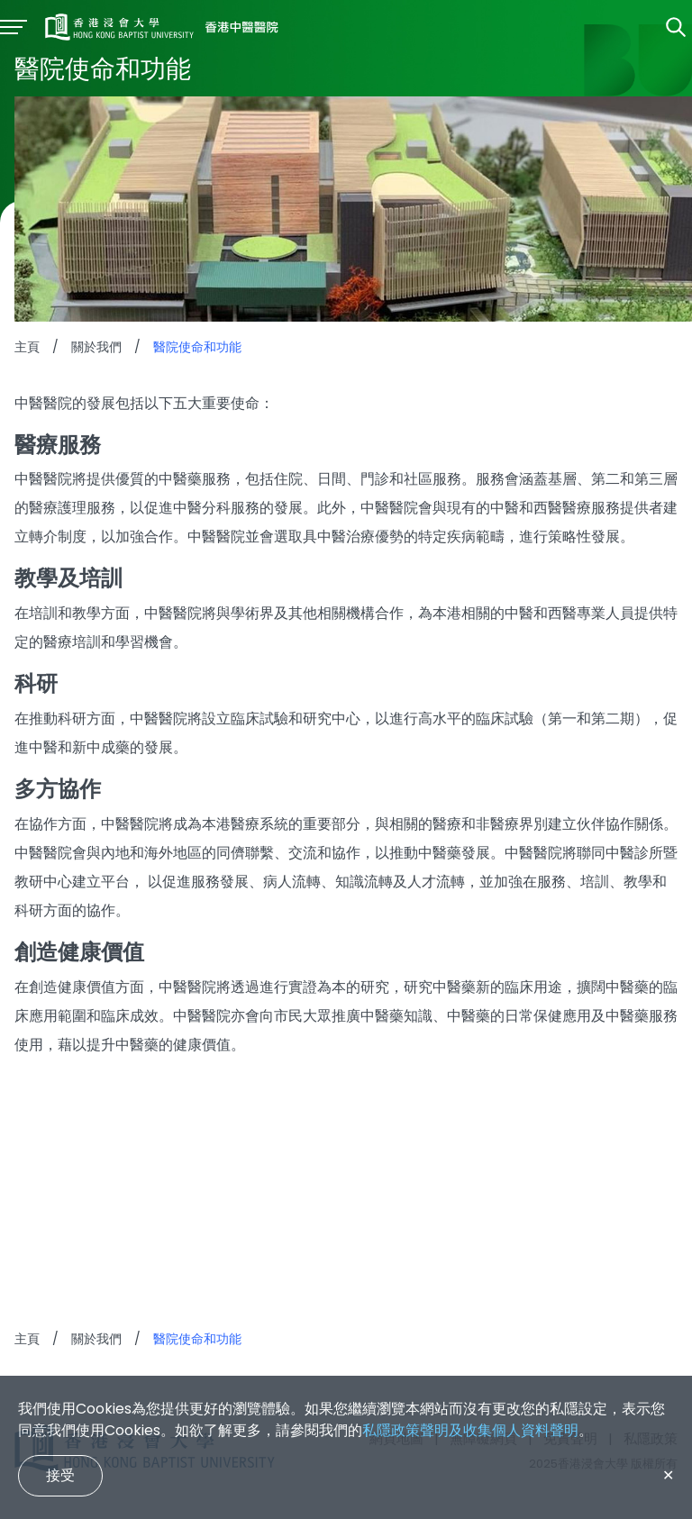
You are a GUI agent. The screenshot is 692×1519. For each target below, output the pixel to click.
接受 (60, 1475)
